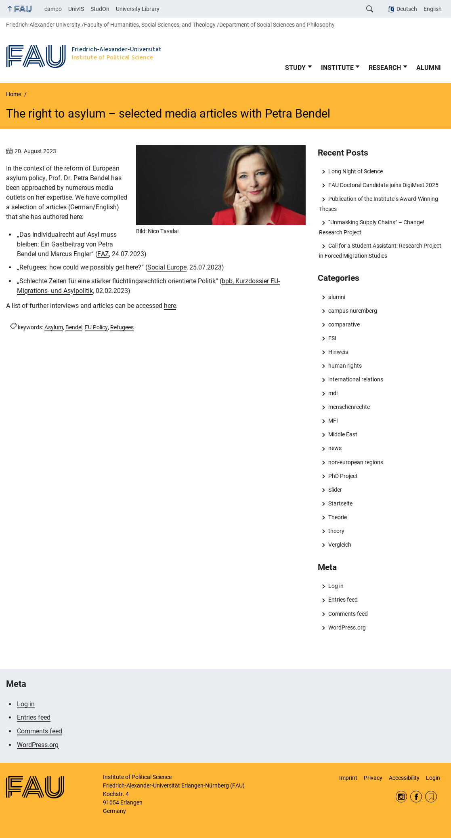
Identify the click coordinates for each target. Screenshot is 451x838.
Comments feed (348, 614)
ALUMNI (428, 68)
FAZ (103, 254)
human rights (345, 365)
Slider (335, 489)
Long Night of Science (355, 171)
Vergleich (339, 544)
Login (433, 778)
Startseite (340, 503)
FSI (332, 338)
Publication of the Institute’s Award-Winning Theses (378, 204)
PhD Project (343, 476)
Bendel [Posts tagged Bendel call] (73, 327)
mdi (333, 393)
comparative (344, 324)
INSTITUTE (337, 68)
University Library (137, 9)
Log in (336, 586)
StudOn (99, 9)
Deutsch (406, 9)
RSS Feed (431, 796)
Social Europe (167, 267)
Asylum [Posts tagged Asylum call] (53, 327)
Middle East (342, 434)
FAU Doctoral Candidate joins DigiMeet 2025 (383, 185)
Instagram (401, 796)
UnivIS (76, 9)
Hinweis (338, 352)
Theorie (337, 517)
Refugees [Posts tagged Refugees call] (122, 327)
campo (53, 9)
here (170, 306)
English (433, 9)
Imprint (348, 778)
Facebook (416, 796)
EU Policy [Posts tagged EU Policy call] (96, 327)
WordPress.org (347, 627)
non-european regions (355, 462)
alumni (336, 297)
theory (336, 531)
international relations (355, 379)
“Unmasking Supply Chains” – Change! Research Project (371, 227)
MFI (333, 420)
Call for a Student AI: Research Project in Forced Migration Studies (380, 250)
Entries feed (343, 599)
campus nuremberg (352, 310)
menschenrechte (349, 407)
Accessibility (404, 778)
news (335, 448)
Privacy (373, 778)
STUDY (295, 68)
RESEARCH (385, 68)
